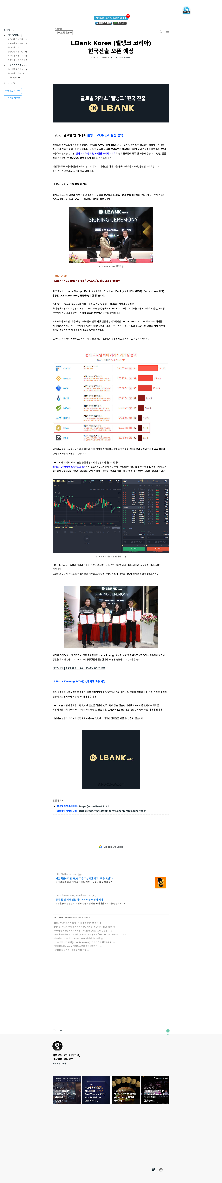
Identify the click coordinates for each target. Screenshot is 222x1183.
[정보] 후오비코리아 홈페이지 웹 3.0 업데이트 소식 (76, 963)
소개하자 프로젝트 (17, 59)
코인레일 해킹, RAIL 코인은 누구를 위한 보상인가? (76, 987)
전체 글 (9, 29)
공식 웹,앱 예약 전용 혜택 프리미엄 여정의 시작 (79, 940)
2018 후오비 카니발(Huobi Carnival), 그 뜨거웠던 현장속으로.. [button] (155, 1131)
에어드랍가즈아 (17, 65)
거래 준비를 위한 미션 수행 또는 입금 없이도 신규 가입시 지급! (84, 923)
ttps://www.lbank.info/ (95, 847)
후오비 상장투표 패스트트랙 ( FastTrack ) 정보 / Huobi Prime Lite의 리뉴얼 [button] (96, 1131)
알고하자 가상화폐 (17, 39)
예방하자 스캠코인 (16, 47)
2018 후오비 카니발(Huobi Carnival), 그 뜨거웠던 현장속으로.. (83, 983)
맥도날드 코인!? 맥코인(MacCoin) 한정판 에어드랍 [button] (126, 1131)
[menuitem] (153, 1169)
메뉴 (167, 31)
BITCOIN (14, 35)
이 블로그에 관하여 (167, 1071)
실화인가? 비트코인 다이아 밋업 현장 (70, 991)
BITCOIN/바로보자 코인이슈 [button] (121, 57)
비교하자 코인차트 (17, 55)
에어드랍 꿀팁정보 (17, 69)
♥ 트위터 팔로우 (12, 98)
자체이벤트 (13, 77)
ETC (11, 83)
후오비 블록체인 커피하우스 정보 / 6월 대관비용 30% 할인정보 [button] (67, 1131)
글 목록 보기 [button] (153, 1169)
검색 (160, 31)
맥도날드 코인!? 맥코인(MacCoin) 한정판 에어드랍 (77, 979)
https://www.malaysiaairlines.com (73, 936)
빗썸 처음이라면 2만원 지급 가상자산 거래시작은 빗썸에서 (85, 919)
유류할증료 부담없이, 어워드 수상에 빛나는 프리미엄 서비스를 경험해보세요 (91, 944)
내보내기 (61, 1071)
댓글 (54, 1071)
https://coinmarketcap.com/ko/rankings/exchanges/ (112, 851)
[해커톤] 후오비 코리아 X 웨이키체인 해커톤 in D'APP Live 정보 (83, 967)
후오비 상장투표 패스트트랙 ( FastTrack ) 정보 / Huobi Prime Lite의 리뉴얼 (90, 975)
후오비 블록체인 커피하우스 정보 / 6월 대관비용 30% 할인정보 (81, 971)
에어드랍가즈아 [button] (67, 32)
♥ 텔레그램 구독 (12, 91)
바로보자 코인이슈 (17, 43)
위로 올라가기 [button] (160, 1169)
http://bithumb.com (66, 915)
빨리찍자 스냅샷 (15, 73)
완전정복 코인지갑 (17, 51)
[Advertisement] (111, 99)
